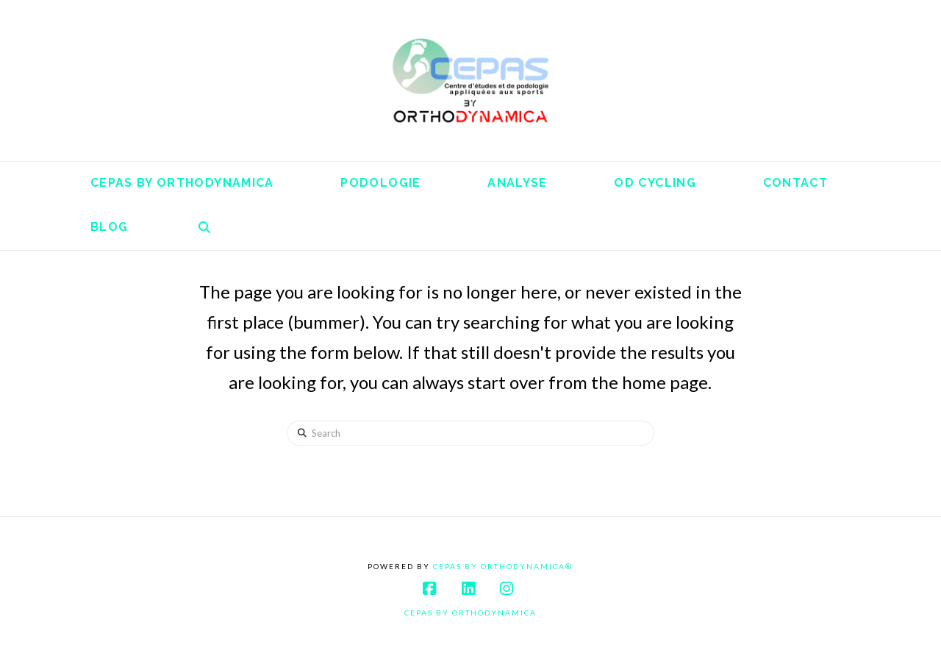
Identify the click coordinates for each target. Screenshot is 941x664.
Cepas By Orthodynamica (470, 612)
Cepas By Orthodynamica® (503, 566)
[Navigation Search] (204, 228)
